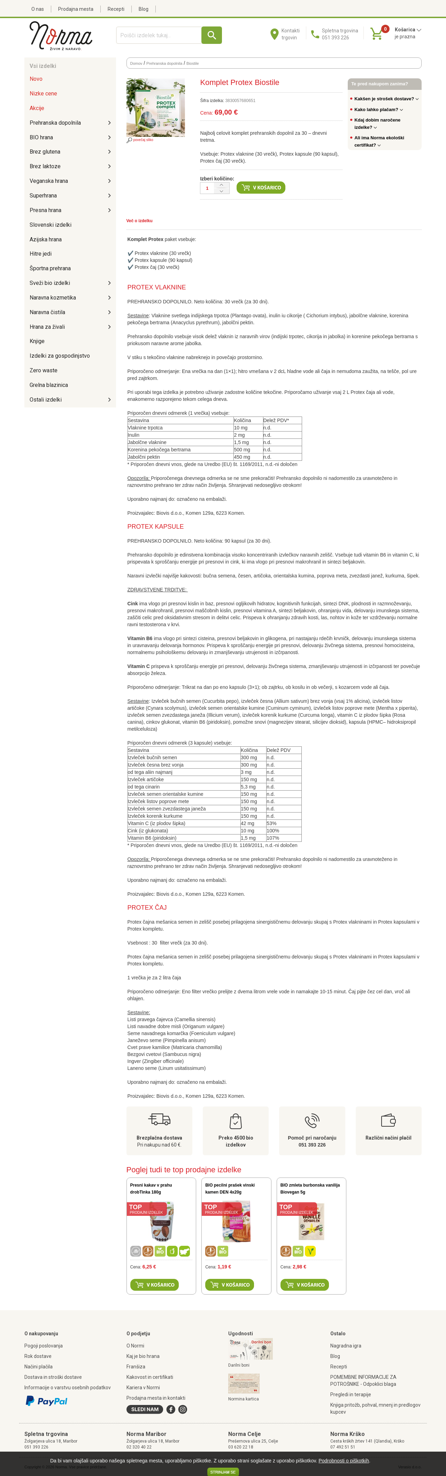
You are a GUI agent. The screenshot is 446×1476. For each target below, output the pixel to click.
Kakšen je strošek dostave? (386, 98)
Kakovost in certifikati (149, 1377)
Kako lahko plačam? (378, 109)
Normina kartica (243, 1399)
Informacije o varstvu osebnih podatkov (67, 1387)
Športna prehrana (50, 268)
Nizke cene (43, 93)
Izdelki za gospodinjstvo (60, 355)
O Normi (135, 1346)
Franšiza (135, 1366)
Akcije (37, 108)
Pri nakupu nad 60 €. (159, 1145)
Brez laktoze (45, 166)
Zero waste (43, 370)
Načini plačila (38, 1366)
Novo (36, 79)
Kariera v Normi (143, 1387)
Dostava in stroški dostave (53, 1377)
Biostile (192, 63)
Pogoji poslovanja (43, 1346)
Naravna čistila (47, 312)
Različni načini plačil (389, 1138)
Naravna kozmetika (53, 297)
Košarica (408, 29)
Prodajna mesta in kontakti (155, 1398)
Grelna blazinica (49, 385)
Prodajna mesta (75, 9)
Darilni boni (238, 1365)
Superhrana (43, 195)
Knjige (37, 341)
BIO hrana (41, 137)
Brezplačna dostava (159, 1138)
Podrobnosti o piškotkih (343, 1460)
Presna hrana (45, 210)
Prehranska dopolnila (55, 122)
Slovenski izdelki (50, 225)
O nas (37, 9)
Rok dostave (38, 1356)
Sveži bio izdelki (50, 283)
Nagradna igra (345, 1346)
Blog (143, 9)
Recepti (116, 9)
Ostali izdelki (46, 399)
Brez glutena (45, 151)
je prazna (405, 36)
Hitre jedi (41, 253)
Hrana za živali (47, 327)
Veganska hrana (49, 181)
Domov (136, 63)
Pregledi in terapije (350, 1394)
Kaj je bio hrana (143, 1356)
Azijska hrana (46, 239)
